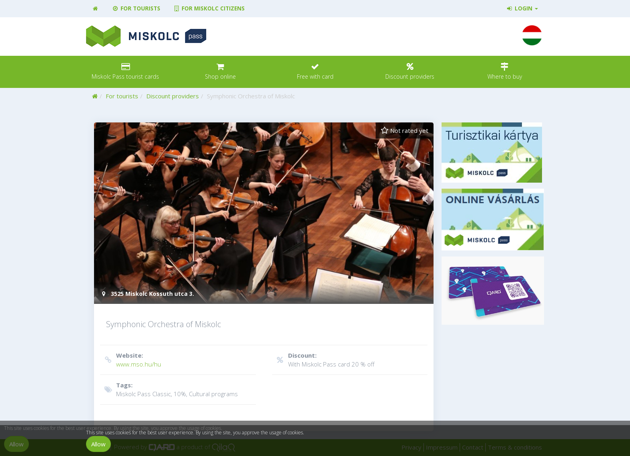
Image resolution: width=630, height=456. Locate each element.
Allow (98, 444)
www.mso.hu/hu (177, 359)
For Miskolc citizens (209, 8)
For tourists (136, 8)
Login (522, 8)
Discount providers (172, 96)
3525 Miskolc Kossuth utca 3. (147, 293)
